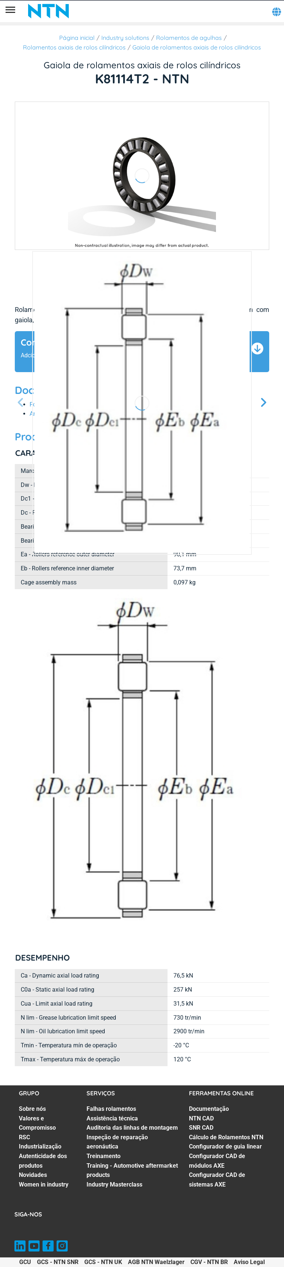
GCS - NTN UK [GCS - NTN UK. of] (103, 1262)
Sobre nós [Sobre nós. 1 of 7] (32, 1108)
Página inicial (77, 37)
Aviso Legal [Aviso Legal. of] (249, 1262)
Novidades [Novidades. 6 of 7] (33, 1174)
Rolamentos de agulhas (189, 37)
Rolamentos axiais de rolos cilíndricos (74, 47)
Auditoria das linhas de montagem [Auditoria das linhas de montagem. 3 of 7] (132, 1127)
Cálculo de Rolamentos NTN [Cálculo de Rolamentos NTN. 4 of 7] (226, 1137)
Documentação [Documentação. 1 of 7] (209, 1108)
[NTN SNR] (48, 11)
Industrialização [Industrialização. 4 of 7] (40, 1146)
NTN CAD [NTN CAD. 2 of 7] (201, 1118)
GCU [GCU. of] (25, 1262)
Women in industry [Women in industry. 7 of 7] (43, 1184)
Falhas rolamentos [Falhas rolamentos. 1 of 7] (111, 1108)
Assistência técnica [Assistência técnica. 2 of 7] (112, 1118)
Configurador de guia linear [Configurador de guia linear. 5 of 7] (225, 1146)
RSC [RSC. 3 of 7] (24, 1137)
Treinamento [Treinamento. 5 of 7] (104, 1156)
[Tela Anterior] (21, 403)
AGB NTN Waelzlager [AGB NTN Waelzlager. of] (156, 1262)
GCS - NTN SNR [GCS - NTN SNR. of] (57, 1262)
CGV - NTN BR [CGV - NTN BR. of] (209, 1262)
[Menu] (10, 11)
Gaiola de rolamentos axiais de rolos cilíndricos (196, 47)
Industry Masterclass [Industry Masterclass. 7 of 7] (114, 1184)
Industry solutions (125, 37)
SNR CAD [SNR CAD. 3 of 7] (201, 1127)
